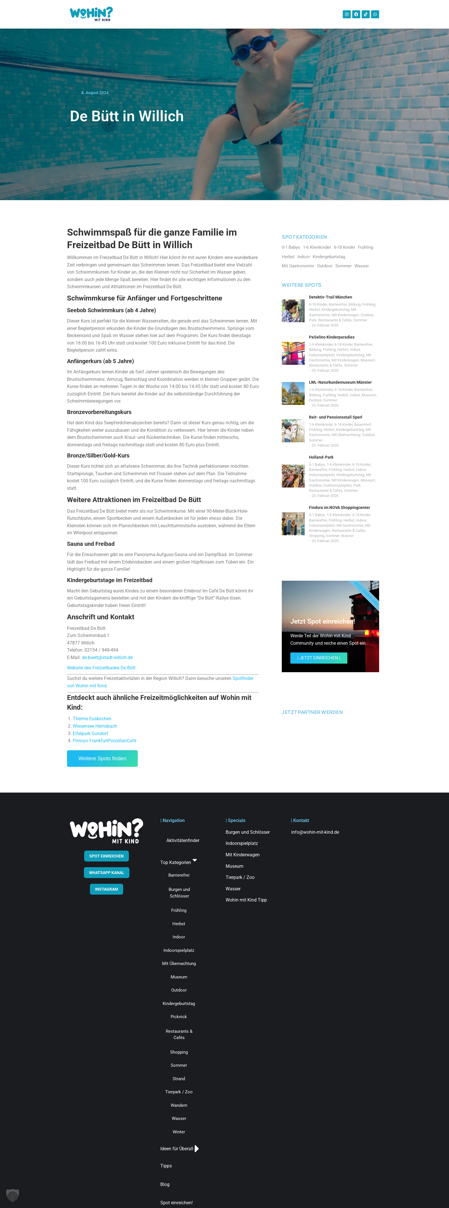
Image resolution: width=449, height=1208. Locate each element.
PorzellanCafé (122, 740)
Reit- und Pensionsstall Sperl (335, 417)
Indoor (355, 349)
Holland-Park (321, 457)
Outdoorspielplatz (337, 485)
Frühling (368, 304)
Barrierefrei (338, 304)
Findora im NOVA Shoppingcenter (339, 507)
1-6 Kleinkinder (321, 344)
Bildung (354, 304)
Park (312, 320)
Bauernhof (362, 424)
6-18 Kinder (318, 304)
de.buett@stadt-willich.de (107, 657)
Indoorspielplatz (322, 355)
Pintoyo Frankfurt (90, 740)
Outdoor (367, 315)
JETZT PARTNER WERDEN (312, 712)
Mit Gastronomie (349, 525)
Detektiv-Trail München (330, 297)
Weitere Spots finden (102, 758)
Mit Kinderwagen (345, 315)
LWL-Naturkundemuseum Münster (340, 382)
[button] (12, 1195)
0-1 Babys (317, 464)
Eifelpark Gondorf (90, 733)
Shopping (316, 536)
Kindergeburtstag (335, 309)
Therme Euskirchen (92, 718)
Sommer (360, 320)
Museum (368, 360)
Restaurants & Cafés (335, 320)
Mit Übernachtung (346, 435)
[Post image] (293, 310)
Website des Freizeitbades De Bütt (101, 667)
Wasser (347, 536)
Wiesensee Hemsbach (95, 726)
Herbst (314, 309)
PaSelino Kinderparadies (332, 337)
